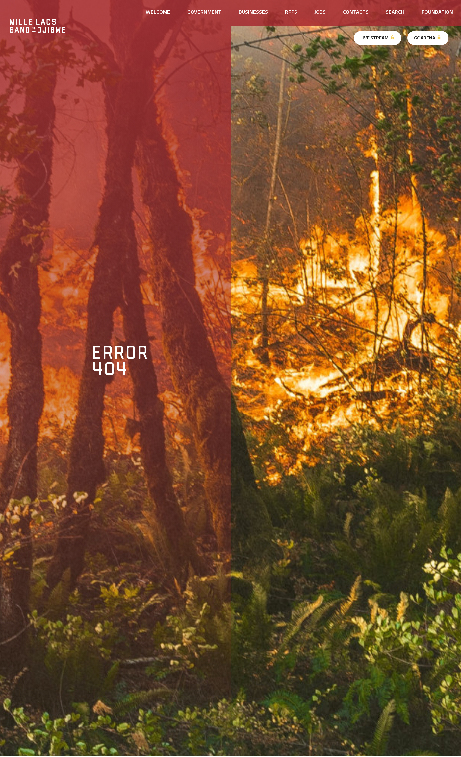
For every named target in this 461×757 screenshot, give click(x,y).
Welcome (158, 12)
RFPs (291, 12)
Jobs (320, 12)
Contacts (356, 12)
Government (204, 12)
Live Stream (377, 37)
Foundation (437, 12)
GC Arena (428, 37)
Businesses (253, 12)
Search (395, 12)
